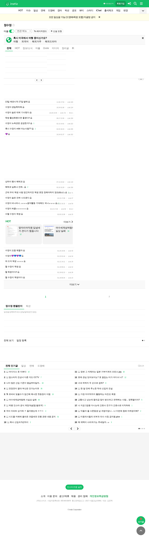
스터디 (90, 10)
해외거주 (36, 41)
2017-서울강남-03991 (93, 501)
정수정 (7, 25)
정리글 (65, 48)
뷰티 (81, 10)
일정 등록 (21, 340)
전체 (9, 48)
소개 (43, 496)
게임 (118, 10)
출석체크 (108, 10)
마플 (38, 48)
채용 (73, 496)
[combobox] (24, 31)
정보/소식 (28, 48)
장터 (59, 10)
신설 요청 (56, 31)
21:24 (141, 366)
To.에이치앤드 (40, 31)
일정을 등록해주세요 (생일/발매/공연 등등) (20, 312)
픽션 (67, 10)
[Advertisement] (74, 456)
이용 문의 (52, 496)
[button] (71, 429)
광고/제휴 (64, 496)
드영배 (51, 10)
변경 (125, 10)
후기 (74, 48)
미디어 (55, 48)
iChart (98, 10)
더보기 (68, 222)
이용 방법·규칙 (108, 3)
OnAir (46, 48)
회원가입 (120, 3)
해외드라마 (51, 41)
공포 (74, 10)
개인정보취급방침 (99, 496)
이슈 (28, 10)
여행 (15, 41)
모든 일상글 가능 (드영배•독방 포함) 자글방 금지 (72, 17)
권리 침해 (83, 496)
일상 (35, 10)
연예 (43, 10)
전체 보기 (9, 340)
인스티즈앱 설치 (74, 487)
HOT (20, 10)
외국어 (25, 41)
